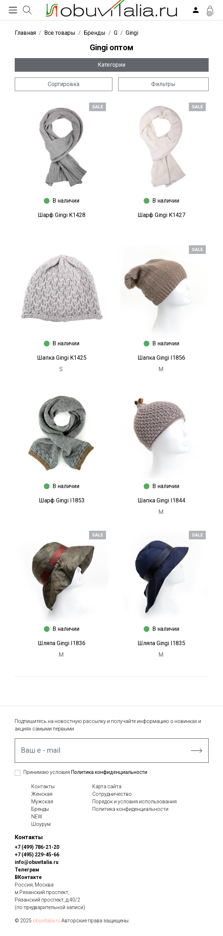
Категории (111, 64)
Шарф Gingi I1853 (62, 500)
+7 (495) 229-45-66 (37, 854)
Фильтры (163, 84)
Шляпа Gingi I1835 (161, 643)
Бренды (40, 809)
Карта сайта (106, 786)
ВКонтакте (28, 877)
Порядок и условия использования (134, 801)
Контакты (43, 786)
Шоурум (41, 824)
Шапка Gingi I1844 (161, 500)
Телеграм (27, 870)
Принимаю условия (85, 772)
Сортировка (63, 84)
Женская (41, 794)
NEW (36, 816)
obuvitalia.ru (46, 920)
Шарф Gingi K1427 (161, 215)
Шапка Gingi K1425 (62, 357)
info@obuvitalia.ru (37, 862)
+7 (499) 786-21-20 (37, 847)
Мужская (42, 801)
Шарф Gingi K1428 (61, 215)
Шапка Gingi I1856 (161, 357)
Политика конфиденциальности (109, 772)
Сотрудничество (112, 794)
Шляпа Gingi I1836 (61, 643)
